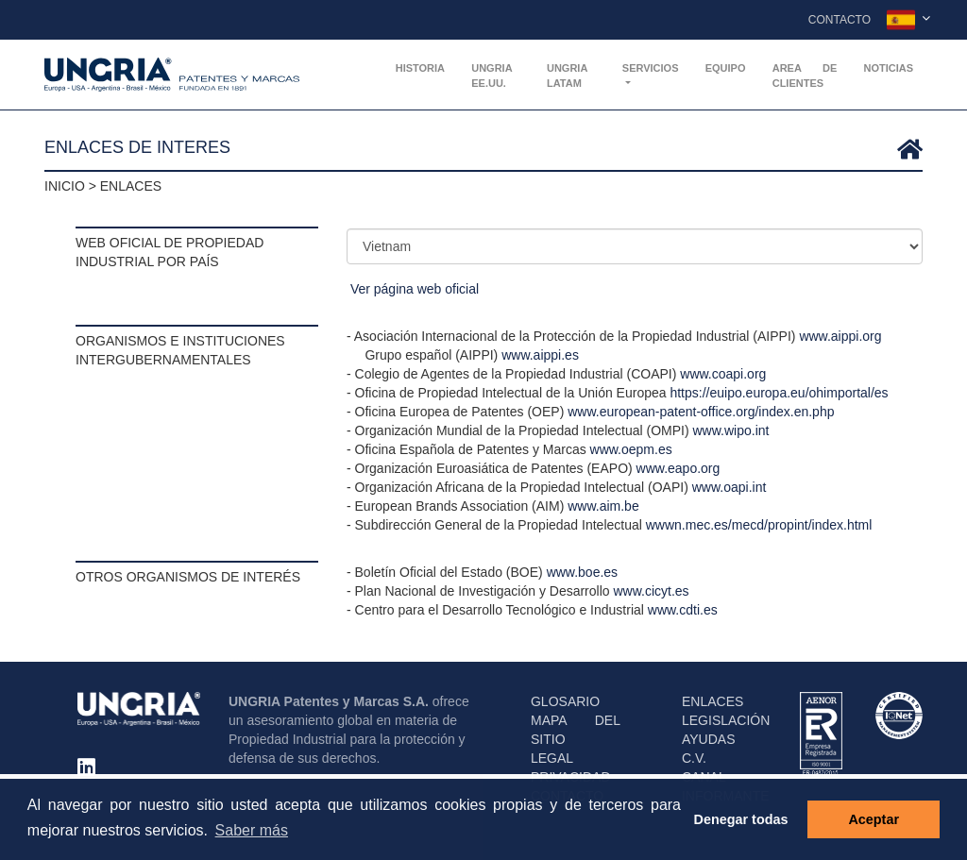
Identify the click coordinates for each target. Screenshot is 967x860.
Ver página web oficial (414, 288)
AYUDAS (709, 739)
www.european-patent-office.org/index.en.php (701, 411)
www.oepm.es (631, 449)
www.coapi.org (723, 373)
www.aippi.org (840, 336)
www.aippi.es (540, 355)
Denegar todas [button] (741, 819)
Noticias (888, 68)
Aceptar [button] (873, 819)
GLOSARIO (565, 701)
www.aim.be (603, 506)
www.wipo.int (731, 430)
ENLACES (712, 701)
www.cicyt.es (650, 591)
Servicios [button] (650, 68)
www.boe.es (582, 572)
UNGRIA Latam (567, 75)
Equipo (725, 68)
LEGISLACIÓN (726, 720)
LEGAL (552, 758)
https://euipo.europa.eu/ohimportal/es (779, 392)
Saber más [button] (251, 830)
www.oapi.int (729, 487)
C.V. (694, 758)
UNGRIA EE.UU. (491, 75)
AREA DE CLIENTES (805, 75)
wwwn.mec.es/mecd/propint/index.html (759, 524)
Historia (420, 68)
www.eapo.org (678, 468)
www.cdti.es (683, 609)
